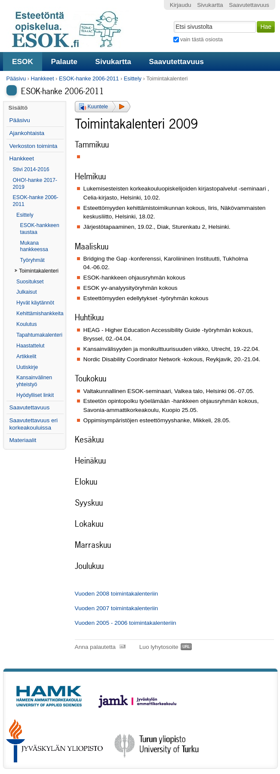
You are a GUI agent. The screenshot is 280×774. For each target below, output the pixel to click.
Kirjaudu (180, 5)
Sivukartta (113, 61)
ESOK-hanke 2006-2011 (89, 78)
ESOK (22, 61)
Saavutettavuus (176, 61)
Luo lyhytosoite (158, 647)
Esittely (133, 78)
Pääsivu (16, 78)
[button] (102, 106)
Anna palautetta (95, 647)
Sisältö (18, 107)
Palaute (64, 61)
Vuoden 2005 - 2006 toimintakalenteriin (125, 623)
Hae (172, 20)
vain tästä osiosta (201, 39)
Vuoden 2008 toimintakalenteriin (116, 593)
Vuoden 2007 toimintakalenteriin (116, 608)
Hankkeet (42, 78)
